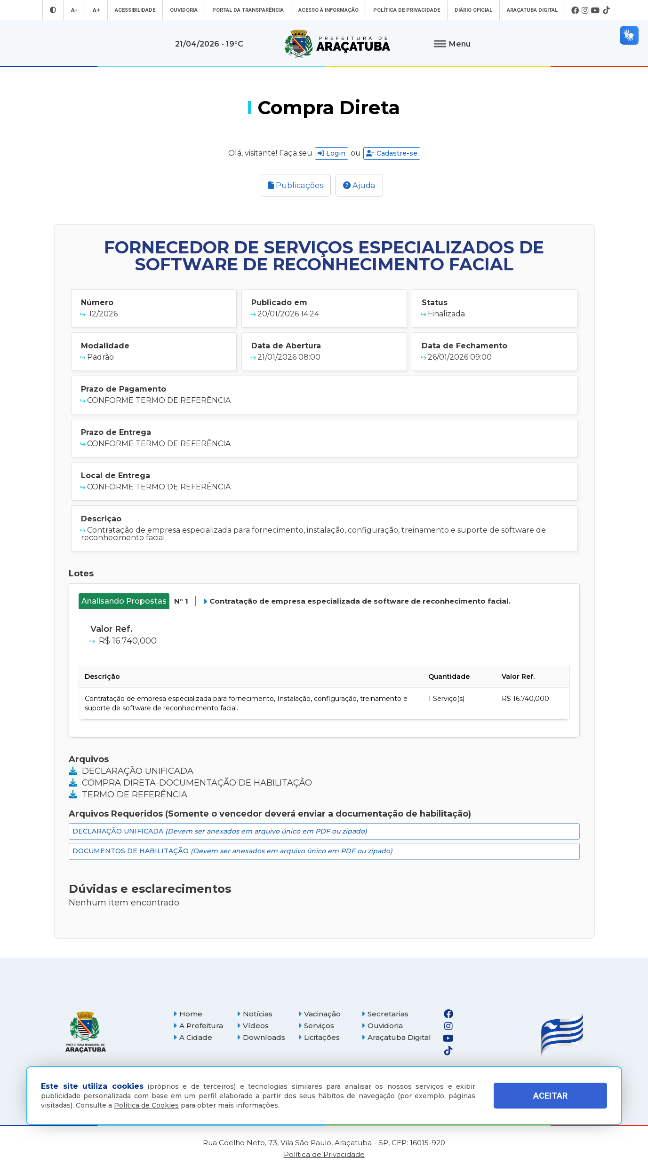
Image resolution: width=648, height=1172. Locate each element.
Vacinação (319, 1013)
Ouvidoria (184, 10)
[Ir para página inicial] (337, 43)
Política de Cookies (146, 1105)
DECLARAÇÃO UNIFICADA (131, 771)
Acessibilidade (135, 10)
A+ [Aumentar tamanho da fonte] (96, 10)
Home (187, 1013)
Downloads (261, 1037)
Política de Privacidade (406, 10)
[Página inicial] (85, 1032)
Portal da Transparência (248, 10)
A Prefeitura (198, 1025)
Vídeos (253, 1025)
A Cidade (192, 1037)
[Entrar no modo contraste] (53, 10)
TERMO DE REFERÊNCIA (128, 794)
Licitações (319, 1037)
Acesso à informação (328, 10)
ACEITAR (550, 1096)
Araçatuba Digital (532, 10)
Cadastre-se (391, 153)
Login (331, 153)
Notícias (254, 1013)
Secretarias (384, 1013)
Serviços (316, 1025)
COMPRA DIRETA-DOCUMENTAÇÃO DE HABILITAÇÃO (190, 783)
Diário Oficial (473, 10)
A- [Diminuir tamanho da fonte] (74, 10)
